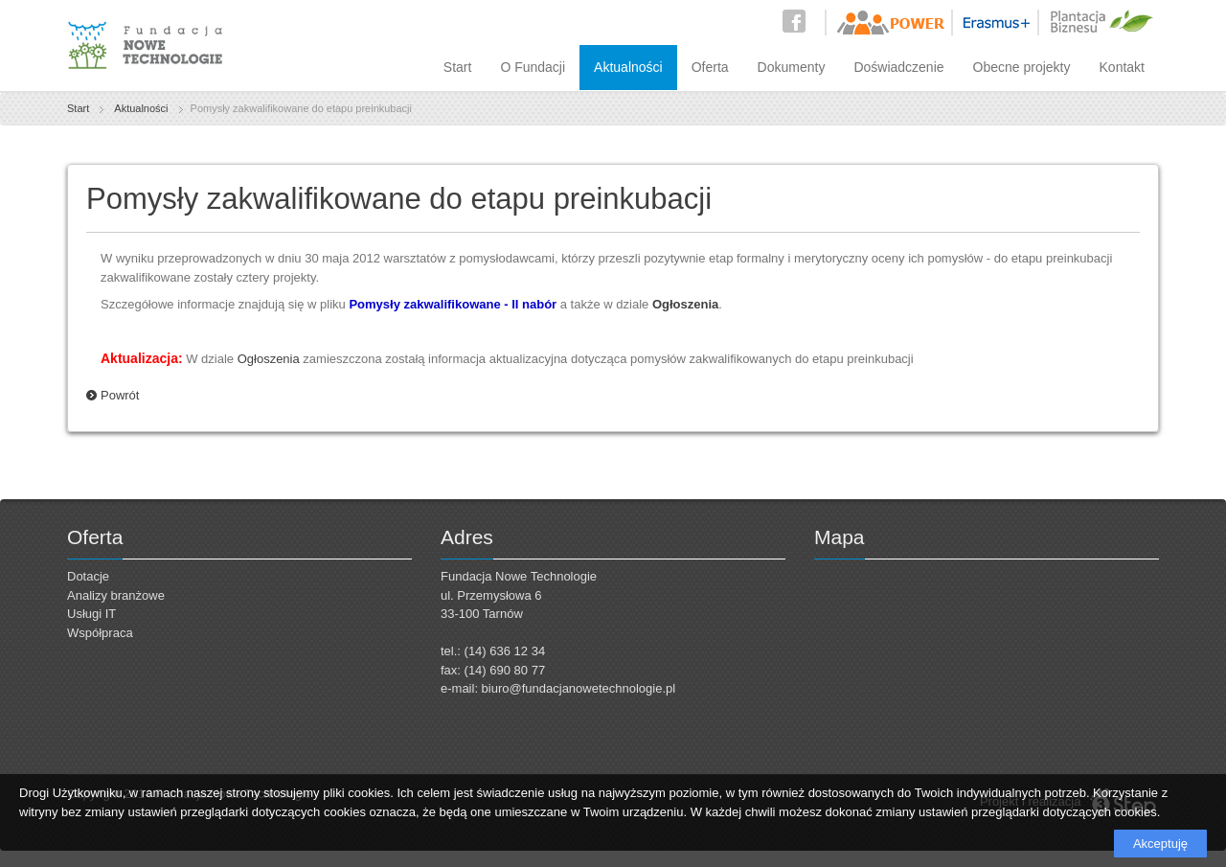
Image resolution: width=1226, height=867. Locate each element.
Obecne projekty (1022, 67)
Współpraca (100, 633)
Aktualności (628, 67)
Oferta (710, 67)
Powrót (120, 395)
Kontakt (1122, 67)
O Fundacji (532, 67)
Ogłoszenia (269, 359)
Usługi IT (91, 613)
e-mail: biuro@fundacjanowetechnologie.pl (558, 688)
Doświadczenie (898, 67)
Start (457, 67)
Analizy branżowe (116, 595)
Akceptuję (1160, 843)
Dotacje (88, 576)
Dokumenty (792, 67)
